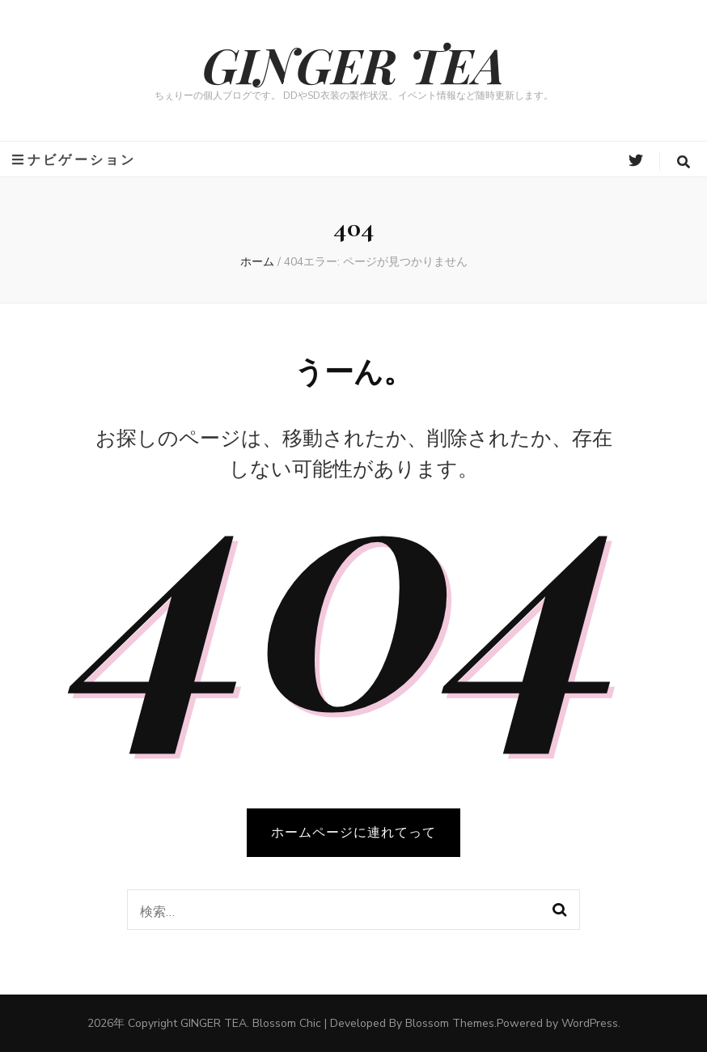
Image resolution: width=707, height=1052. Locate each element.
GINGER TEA (353, 64)
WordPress (589, 1023)
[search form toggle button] (683, 162)
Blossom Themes (449, 1023)
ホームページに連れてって (353, 833)
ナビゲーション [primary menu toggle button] (74, 160)
